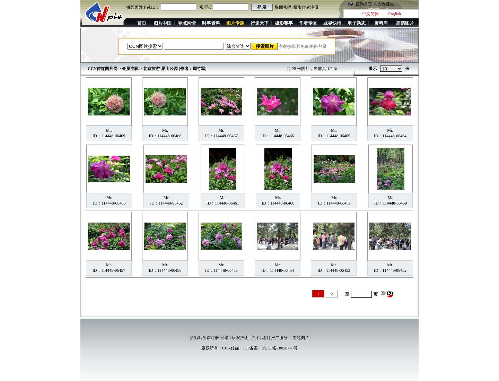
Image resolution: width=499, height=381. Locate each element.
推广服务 (279, 337)
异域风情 (187, 23)
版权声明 (240, 337)
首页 (141, 23)
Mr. (109, 130)
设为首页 (364, 4)
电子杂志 (357, 23)
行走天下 (260, 23)
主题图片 (300, 337)
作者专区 (308, 23)
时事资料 (211, 23)
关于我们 (259, 337)
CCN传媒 (230, 348)
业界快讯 (332, 23)
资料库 (381, 23)
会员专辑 (130, 68)
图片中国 (163, 23)
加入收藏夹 (383, 4)
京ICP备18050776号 (280, 348)
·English (394, 13)
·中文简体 (370, 13)
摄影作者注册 (306, 7)
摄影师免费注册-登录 (209, 337)
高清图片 (405, 23)
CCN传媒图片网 (102, 68)
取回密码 (283, 7)
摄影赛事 (284, 23)
